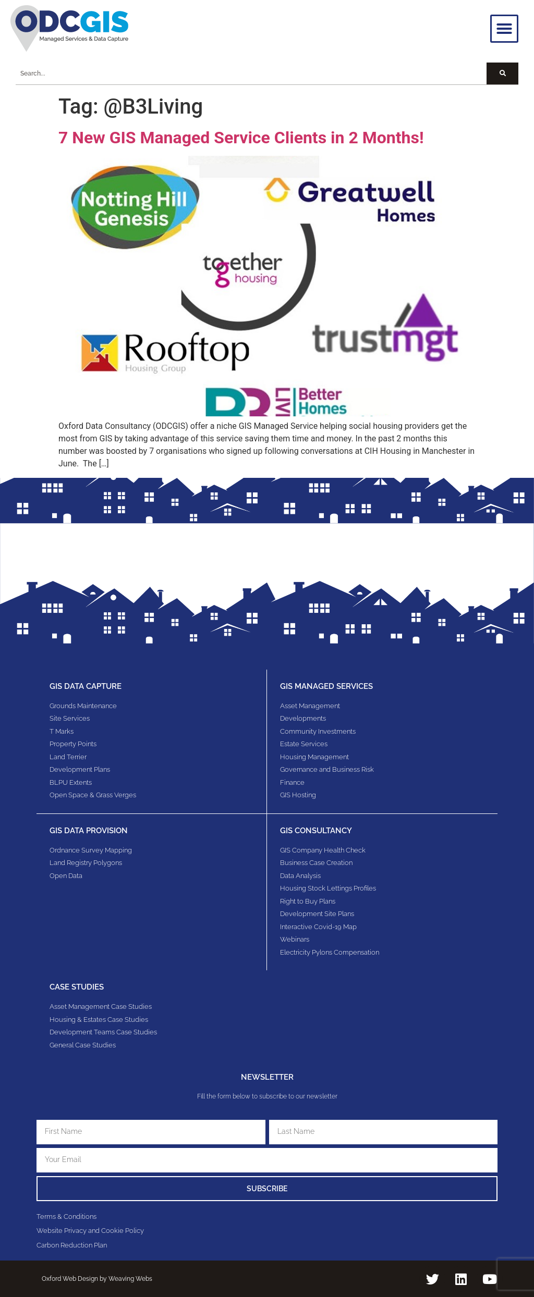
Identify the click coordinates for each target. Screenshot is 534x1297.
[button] (504, 29)
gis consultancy (316, 830)
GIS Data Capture (86, 686)
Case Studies (77, 987)
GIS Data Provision (89, 830)
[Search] (502, 73)
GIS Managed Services (326, 686)
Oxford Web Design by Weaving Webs (97, 1278)
